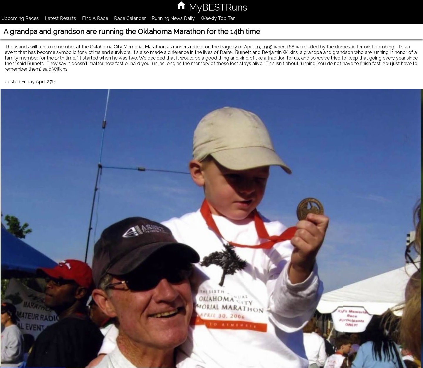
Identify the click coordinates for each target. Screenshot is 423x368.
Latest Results (60, 18)
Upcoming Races (20, 18)
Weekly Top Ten (218, 18)
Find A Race (95, 18)
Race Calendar (130, 18)
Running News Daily (173, 18)
